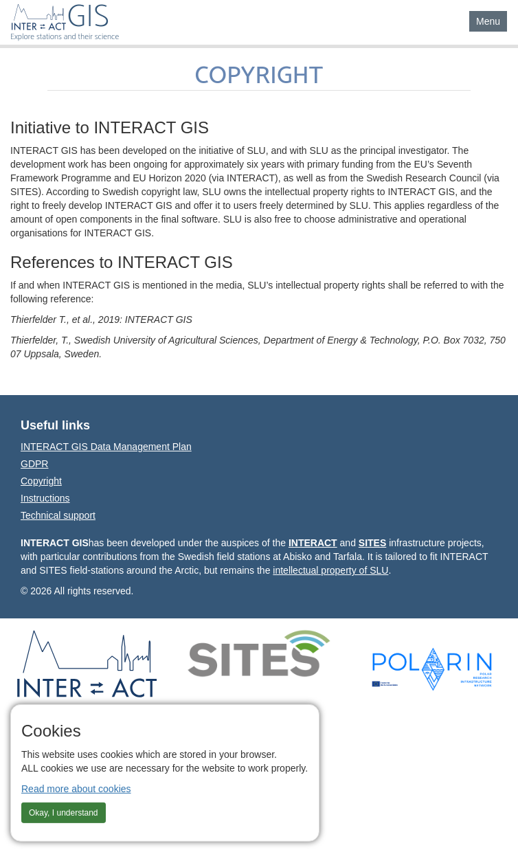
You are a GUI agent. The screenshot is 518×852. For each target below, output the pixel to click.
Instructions (45, 498)
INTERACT (313, 542)
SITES (372, 542)
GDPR (34, 463)
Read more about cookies (76, 788)
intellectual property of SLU (330, 570)
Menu (491, 20)
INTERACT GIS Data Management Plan (106, 446)
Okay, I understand (63, 812)
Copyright (41, 480)
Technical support (58, 515)
